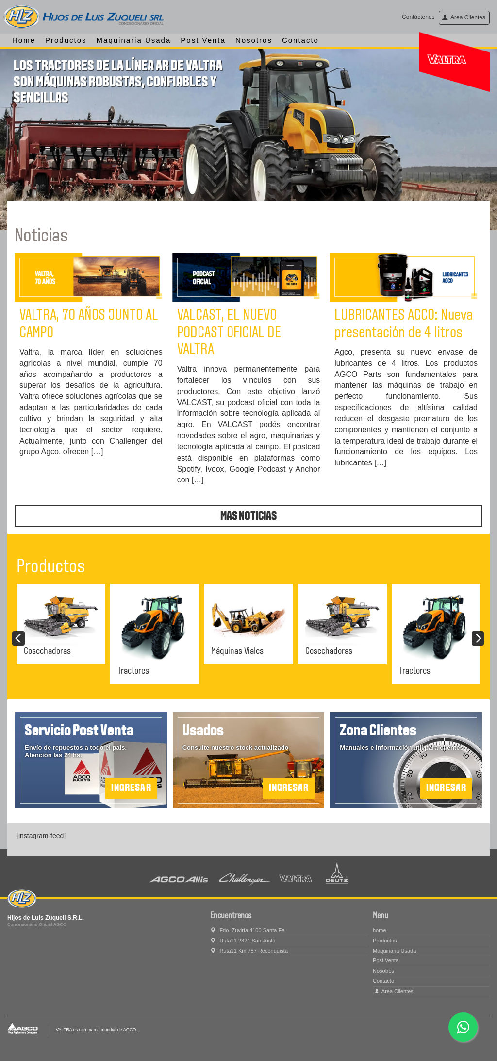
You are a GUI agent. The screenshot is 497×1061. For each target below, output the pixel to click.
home (23, 40)
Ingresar (446, 788)
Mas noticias (248, 517)
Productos (66, 40)
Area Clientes (463, 17)
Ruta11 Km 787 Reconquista (249, 951)
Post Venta (203, 40)
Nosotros (253, 40)
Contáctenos (418, 17)
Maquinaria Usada (134, 40)
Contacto (300, 40)
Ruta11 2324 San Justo (242, 940)
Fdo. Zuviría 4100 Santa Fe (247, 930)
